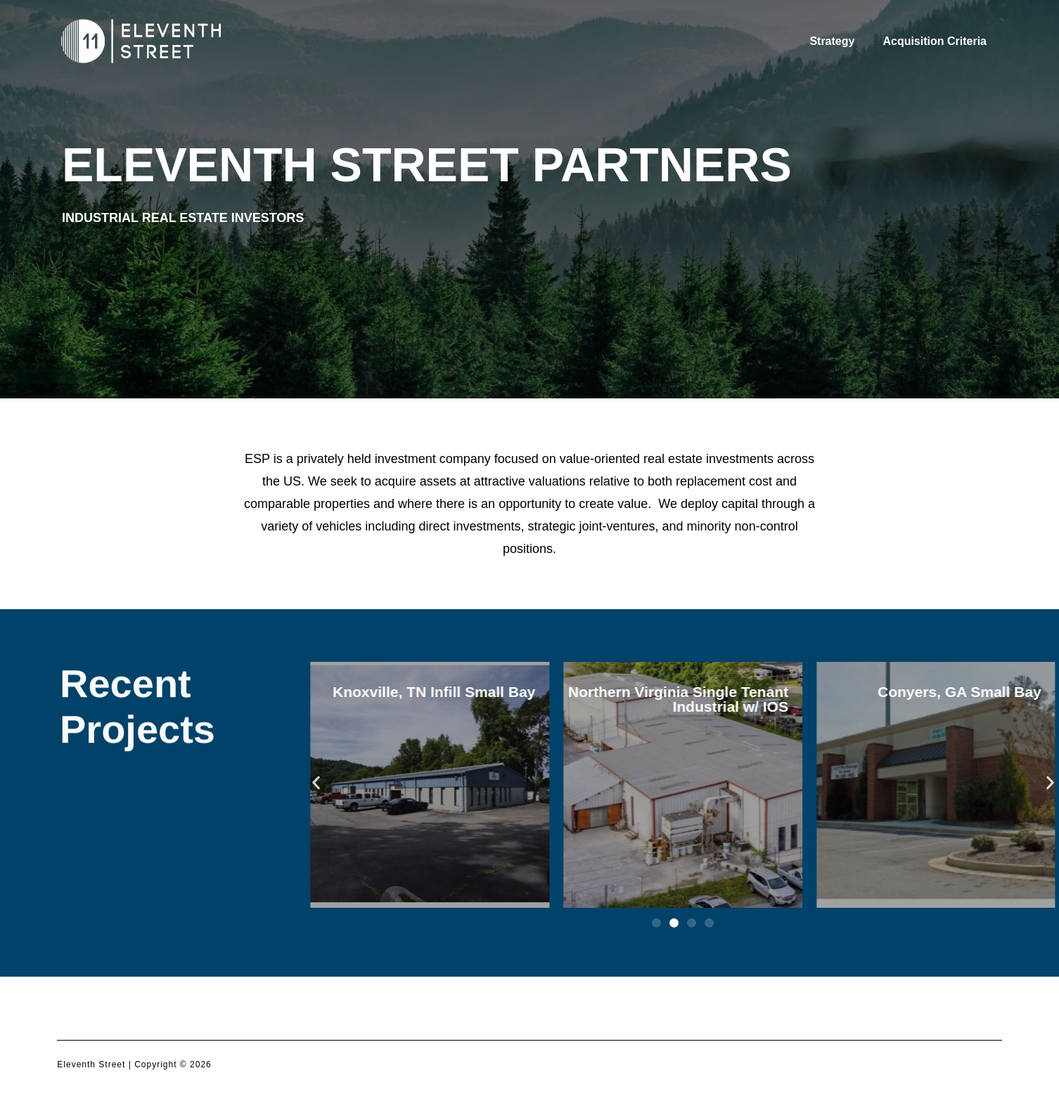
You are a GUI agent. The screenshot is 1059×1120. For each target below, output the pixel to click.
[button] (316, 782)
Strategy (831, 41)
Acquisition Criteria (934, 41)
